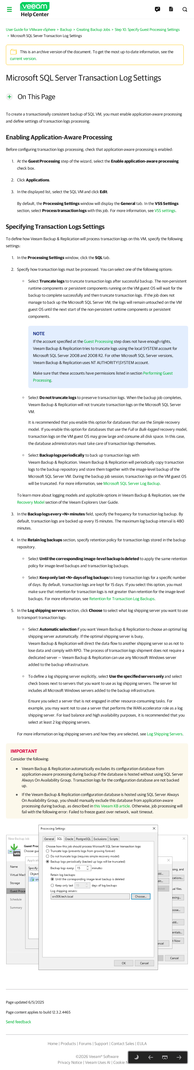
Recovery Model (30, 502)
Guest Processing (98, 341)
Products (68, 1043)
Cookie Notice (125, 1062)
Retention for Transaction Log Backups (122, 598)
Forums (85, 1043)
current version (23, 58)
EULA (142, 1043)
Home (53, 1043)
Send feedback (18, 1021)
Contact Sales (122, 1043)
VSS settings (165, 210)
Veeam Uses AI (97, 1062)
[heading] (97, 137)
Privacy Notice (70, 1062)
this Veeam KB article (112, 806)
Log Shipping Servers (165, 734)
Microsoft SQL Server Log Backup (131, 483)
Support (101, 1043)
